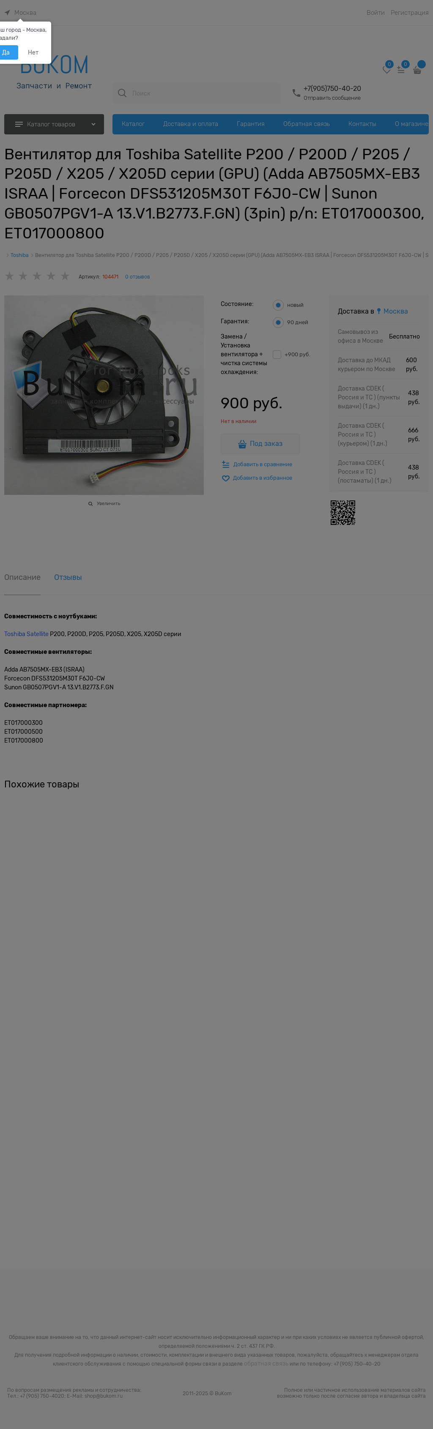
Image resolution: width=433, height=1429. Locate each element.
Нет (33, 52)
